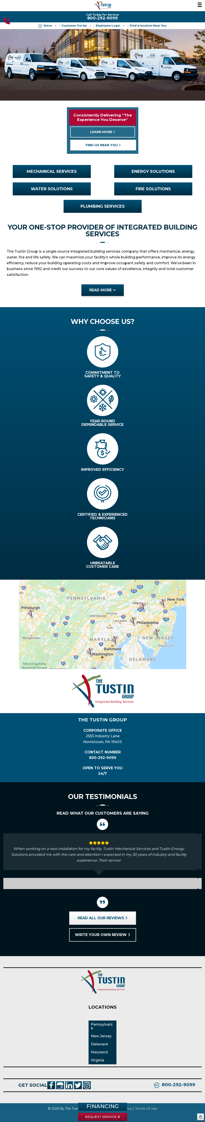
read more (102, 290)
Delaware (99, 1044)
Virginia (97, 1060)
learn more (102, 132)
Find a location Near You (148, 25)
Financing (102, 1106)
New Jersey (101, 1036)
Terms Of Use (146, 1109)
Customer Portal (74, 25)
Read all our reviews (102, 918)
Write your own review (102, 935)
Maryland (99, 1052)
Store (45, 25)
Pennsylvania (101, 1026)
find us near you (103, 145)
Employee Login (108, 25)
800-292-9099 (6, 21)
